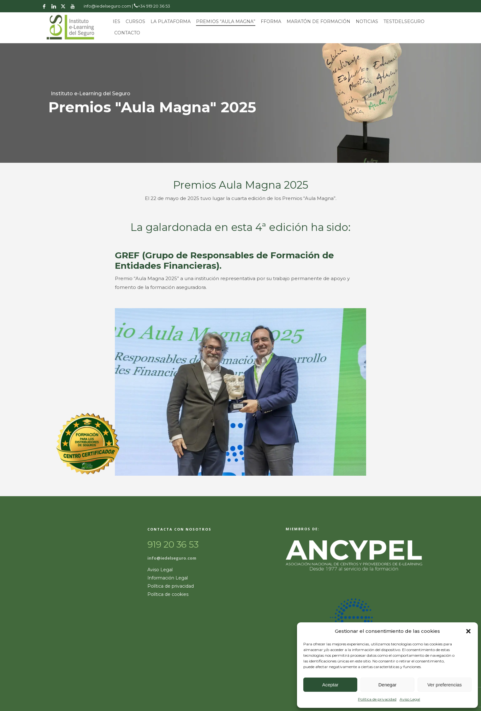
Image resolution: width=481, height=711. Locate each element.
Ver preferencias (444, 684)
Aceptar (330, 684)
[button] (468, 631)
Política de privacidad (377, 699)
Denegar (387, 684)
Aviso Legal (410, 699)
